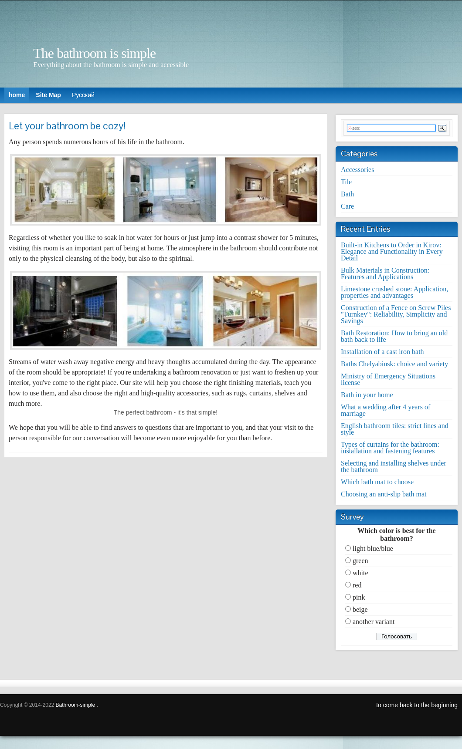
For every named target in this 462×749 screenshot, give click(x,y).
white (360, 573)
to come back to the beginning (417, 705)
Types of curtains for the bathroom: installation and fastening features (390, 448)
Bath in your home (367, 394)
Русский (83, 94)
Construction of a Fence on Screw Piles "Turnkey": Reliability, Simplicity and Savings (396, 314)
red (357, 585)
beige (360, 609)
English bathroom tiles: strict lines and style (394, 429)
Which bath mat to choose (377, 482)
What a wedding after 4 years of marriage (385, 410)
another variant (373, 621)
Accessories (357, 169)
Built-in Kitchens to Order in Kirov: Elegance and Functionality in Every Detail (392, 251)
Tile (346, 182)
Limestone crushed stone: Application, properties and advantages (394, 292)
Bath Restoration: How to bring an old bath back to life (394, 336)
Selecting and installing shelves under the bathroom (393, 466)
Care (347, 206)
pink (359, 597)
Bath (347, 194)
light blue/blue (373, 548)
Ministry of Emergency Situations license (388, 379)
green (360, 560)
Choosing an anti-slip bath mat (383, 494)
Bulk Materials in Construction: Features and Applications (385, 273)
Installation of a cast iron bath (382, 351)
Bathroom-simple (75, 705)
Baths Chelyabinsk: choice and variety (394, 364)
